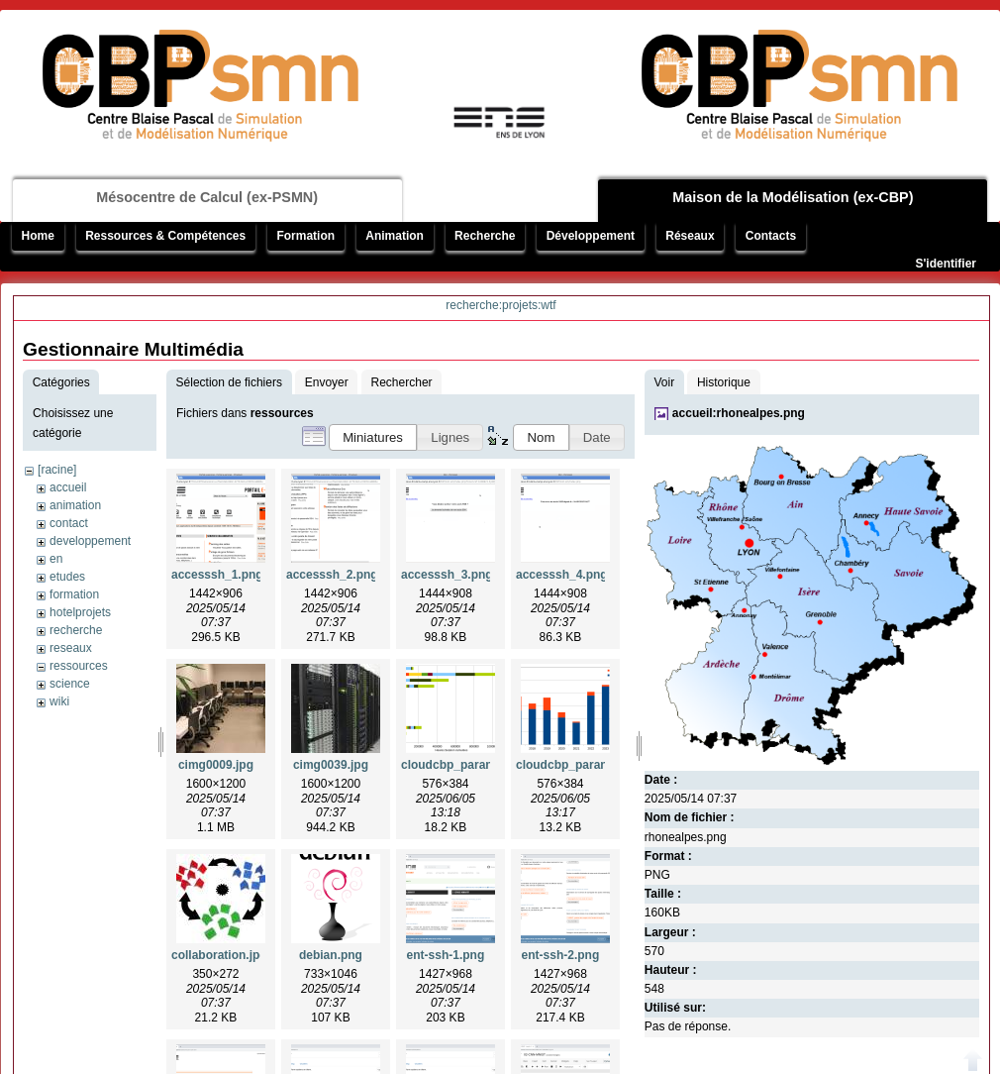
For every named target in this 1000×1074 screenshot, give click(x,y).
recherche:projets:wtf (500, 305)
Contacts (771, 236)
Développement (591, 236)
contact (69, 523)
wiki (59, 701)
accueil (68, 487)
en (56, 559)
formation (74, 594)
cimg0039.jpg (330, 765)
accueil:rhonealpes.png (738, 413)
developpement (90, 541)
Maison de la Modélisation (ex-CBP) (792, 197)
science (70, 684)
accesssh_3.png (447, 575)
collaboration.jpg (219, 955)
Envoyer (327, 382)
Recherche (484, 236)
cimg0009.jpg (215, 765)
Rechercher (402, 382)
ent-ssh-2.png (561, 955)
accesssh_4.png (562, 575)
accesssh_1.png (217, 575)
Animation (394, 236)
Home (38, 236)
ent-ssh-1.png (446, 955)
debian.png (330, 955)
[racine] (57, 470)
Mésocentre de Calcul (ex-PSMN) (207, 197)
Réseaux (689, 236)
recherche (76, 630)
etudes (67, 577)
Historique (723, 382)
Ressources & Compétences (165, 236)
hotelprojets (80, 612)
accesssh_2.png (332, 575)
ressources (79, 666)
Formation (305, 236)
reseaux (71, 648)
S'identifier (945, 263)
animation (75, 505)
